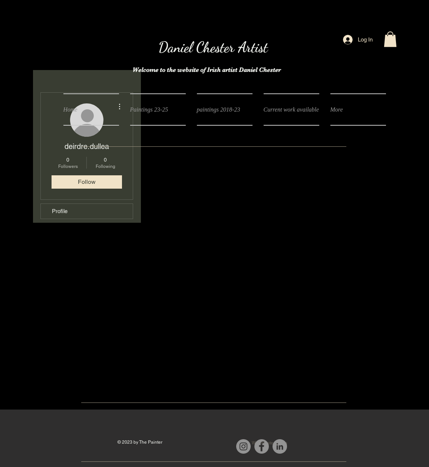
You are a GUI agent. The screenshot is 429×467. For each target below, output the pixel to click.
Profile (59, 211)
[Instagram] (243, 446)
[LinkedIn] (280, 446)
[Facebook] (261, 446)
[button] (390, 39)
